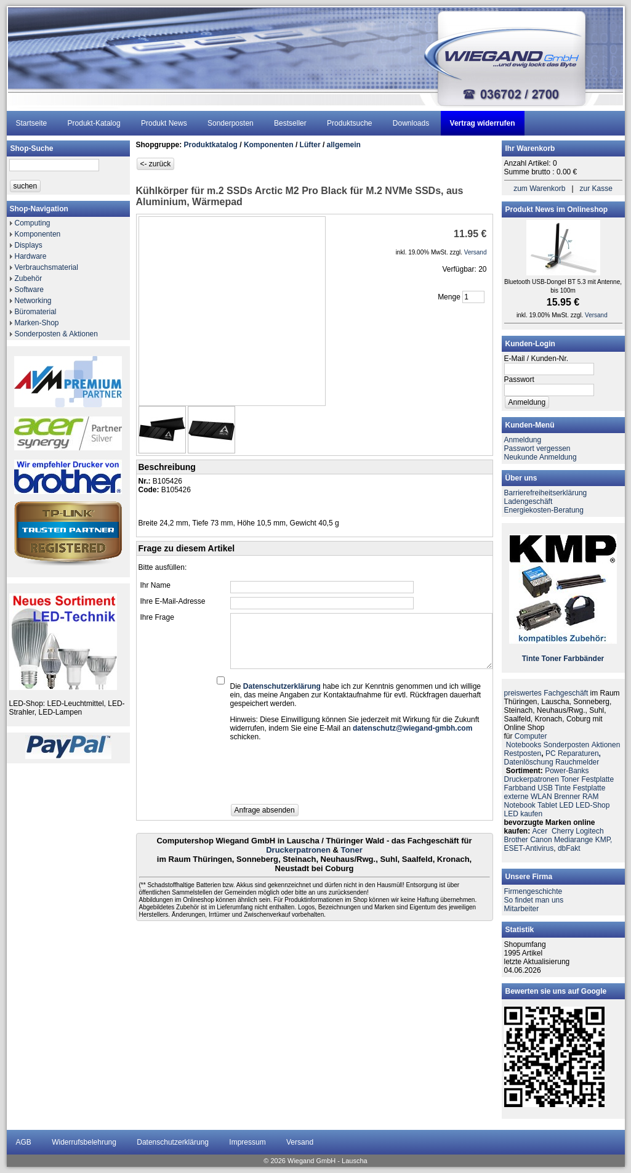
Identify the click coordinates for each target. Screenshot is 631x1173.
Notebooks (523, 745)
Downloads (411, 123)
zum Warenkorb (539, 188)
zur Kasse (596, 188)
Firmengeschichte (533, 891)
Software (29, 289)
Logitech (589, 831)
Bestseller (290, 123)
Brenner (567, 796)
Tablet (547, 805)
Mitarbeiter (521, 908)
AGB (23, 1142)
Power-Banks (567, 770)
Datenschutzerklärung (173, 1142)
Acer (540, 831)
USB (545, 788)
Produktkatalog (211, 144)
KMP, (604, 839)
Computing (32, 223)
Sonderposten (230, 123)
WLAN (541, 796)
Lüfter (310, 144)
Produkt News (164, 123)
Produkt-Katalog (94, 123)
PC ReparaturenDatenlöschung (552, 757)
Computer (531, 736)
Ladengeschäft (528, 501)
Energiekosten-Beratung (544, 510)
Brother (516, 839)
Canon (541, 839)
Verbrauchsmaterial (46, 267)
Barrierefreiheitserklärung (545, 493)
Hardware (31, 256)
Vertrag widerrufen (482, 123)
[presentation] (323, 776)
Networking (33, 300)
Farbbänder (583, 658)
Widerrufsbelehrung (84, 1142)
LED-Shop (592, 805)
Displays (28, 245)
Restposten (523, 753)
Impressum (247, 1142)
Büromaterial (36, 311)
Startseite (31, 123)
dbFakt (569, 848)
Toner (352, 849)
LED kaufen (523, 814)
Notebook (520, 805)
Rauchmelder (577, 762)
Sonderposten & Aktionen (56, 334)
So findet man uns (534, 900)
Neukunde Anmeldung (540, 457)
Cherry (563, 831)
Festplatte (597, 779)
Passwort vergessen (537, 448)
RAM (590, 796)
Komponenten (38, 234)
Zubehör (28, 278)
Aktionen (606, 745)
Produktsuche (349, 123)
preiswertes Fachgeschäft (546, 693)
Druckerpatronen (298, 849)
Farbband (520, 788)
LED (566, 805)
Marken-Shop (37, 323)
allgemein (344, 144)
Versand (299, 1142)
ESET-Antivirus (529, 848)
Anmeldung (523, 440)
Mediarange (573, 839)
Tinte (530, 658)
